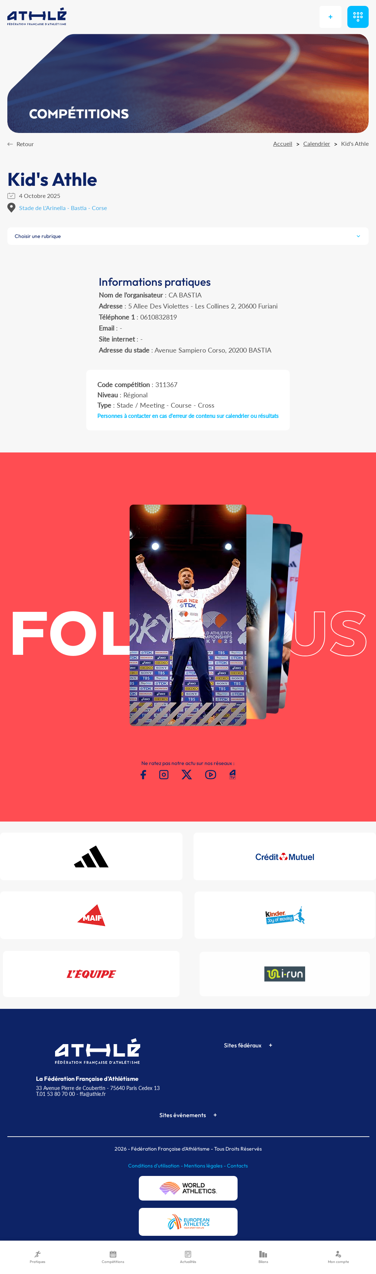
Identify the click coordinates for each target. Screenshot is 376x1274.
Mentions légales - (205, 1165)
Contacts (237, 1165)
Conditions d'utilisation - (156, 1165)
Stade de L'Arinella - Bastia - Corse (63, 207)
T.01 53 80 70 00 (55, 1094)
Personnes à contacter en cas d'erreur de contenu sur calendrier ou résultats (188, 415)
